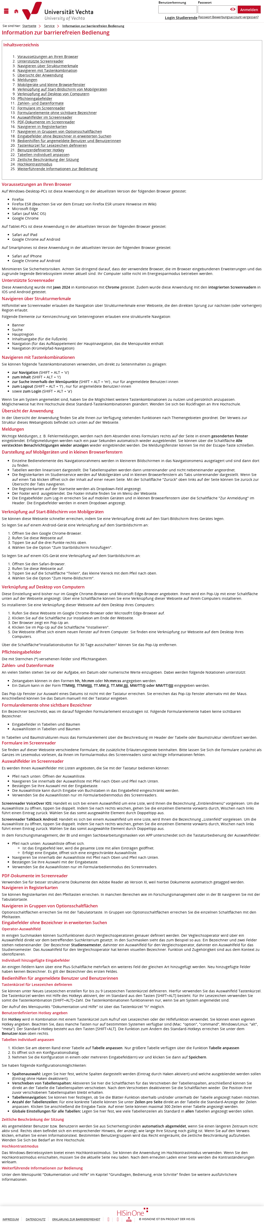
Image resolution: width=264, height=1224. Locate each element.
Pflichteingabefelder (35, 98)
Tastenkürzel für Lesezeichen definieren (52, 145)
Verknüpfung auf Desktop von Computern (53, 93)
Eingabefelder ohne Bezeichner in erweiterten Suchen (64, 136)
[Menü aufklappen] (6, 11)
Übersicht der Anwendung (40, 75)
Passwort (205, 2)
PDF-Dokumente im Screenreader (46, 121)
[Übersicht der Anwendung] (129, 1220)
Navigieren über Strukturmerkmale (48, 65)
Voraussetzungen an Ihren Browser (48, 56)
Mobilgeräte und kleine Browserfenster (51, 84)
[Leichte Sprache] (108, 1220)
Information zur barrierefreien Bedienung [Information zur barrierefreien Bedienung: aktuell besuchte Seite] (93, 26)
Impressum (11, 1219)
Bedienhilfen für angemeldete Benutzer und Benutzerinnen (69, 140)
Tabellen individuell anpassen (44, 154)
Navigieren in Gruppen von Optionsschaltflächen (60, 131)
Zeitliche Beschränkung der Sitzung (48, 159)
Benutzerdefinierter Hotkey (41, 149)
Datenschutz (35, 1219)
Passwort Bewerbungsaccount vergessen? (228, 17)
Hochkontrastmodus (35, 164)
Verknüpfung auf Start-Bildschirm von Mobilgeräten (62, 89)
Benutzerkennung (172, 2)
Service (49, 26)
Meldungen (27, 79)
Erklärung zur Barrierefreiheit (76, 1219)
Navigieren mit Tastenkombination (47, 70)
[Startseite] (16, 11)
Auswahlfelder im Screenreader (45, 117)
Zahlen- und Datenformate (41, 103)
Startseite (29, 26)
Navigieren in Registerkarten (42, 126)
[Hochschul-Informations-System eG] (57, 11)
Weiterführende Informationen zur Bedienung (57, 168)
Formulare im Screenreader (41, 108)
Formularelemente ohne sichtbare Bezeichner (57, 112)
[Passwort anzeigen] (232, 9)
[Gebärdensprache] (117, 1220)
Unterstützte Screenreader (41, 61)
